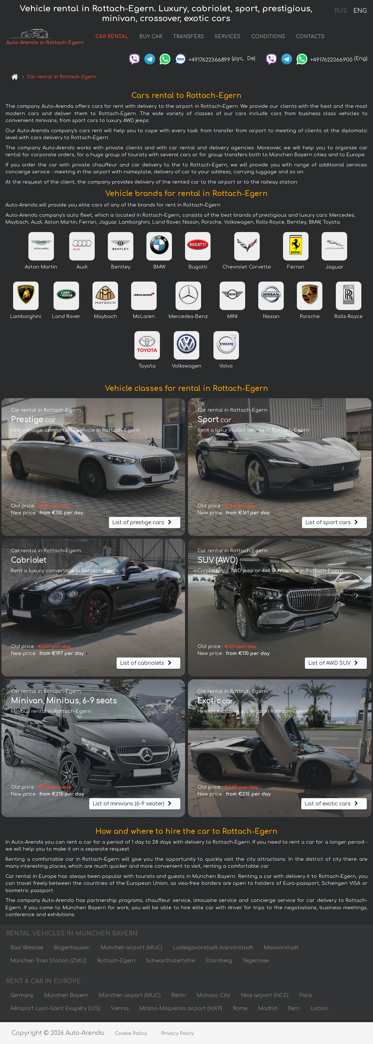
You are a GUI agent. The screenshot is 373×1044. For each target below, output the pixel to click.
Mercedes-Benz (188, 318)
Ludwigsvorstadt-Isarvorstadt (213, 949)
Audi (81, 268)
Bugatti (198, 268)
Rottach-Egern (116, 962)
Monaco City (213, 997)
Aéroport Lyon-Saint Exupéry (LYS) (55, 1010)
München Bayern (66, 997)
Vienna (120, 1010)
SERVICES (225, 37)
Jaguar (334, 268)
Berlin (178, 997)
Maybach (105, 318)
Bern (294, 1010)
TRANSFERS (186, 37)
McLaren (144, 318)
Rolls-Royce (348, 318)
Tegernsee (256, 962)
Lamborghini (25, 318)
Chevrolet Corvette (247, 268)
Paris (305, 997)
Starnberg (218, 962)
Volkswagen (186, 367)
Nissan (271, 318)
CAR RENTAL (109, 37)
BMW (159, 268)
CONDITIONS (266, 37)
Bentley (120, 268)
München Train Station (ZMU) (48, 962)
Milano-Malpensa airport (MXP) (180, 1010)
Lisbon (319, 1010)
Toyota (147, 367)
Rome (240, 1010)
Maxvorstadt (281, 949)
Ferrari (295, 268)
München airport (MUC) (131, 949)
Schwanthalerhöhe (170, 962)
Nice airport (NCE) (264, 997)
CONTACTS (308, 37)
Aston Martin (41, 268)
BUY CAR (148, 37)
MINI (232, 318)
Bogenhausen (72, 949)
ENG (359, 11)
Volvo (226, 367)
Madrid (267, 1010)
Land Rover (66, 318)
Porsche (310, 318)
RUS (340, 11)
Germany (22, 997)
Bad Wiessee (26, 949)
